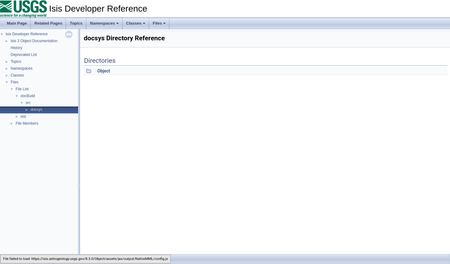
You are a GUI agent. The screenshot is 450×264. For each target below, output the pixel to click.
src (28, 103)
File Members (27, 123)
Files (159, 23)
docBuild (28, 96)
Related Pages (48, 23)
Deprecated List (24, 54)
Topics (76, 23)
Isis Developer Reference (27, 34)
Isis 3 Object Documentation (34, 41)
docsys (36, 109)
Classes (135, 23)
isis (23, 116)
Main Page (17, 23)
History (16, 48)
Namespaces (104, 23)
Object (103, 70)
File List (22, 89)
